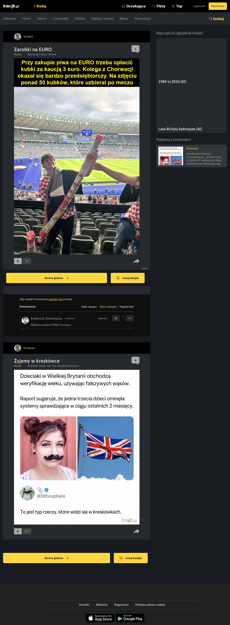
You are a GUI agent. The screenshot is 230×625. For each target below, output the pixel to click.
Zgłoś (145, 268)
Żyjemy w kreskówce (37, 361)
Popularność (127, 306)
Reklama (102, 604)
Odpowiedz (102, 318)
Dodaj (44, 6)
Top (170, 6)
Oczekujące (126, 6)
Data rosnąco (89, 306)
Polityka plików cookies (150, 604)
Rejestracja (216, 6)
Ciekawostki (61, 18)
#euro (44, 54)
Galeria (42, 18)
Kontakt (84, 604)
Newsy (124, 18)
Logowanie (195, 6)
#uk (55, 365)
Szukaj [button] (218, 18)
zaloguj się (55, 299)
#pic (49, 365)
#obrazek (33, 365)
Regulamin (121, 604)
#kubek (52, 54)
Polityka (80, 18)
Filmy (151, 6)
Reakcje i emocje (102, 18)
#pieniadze (34, 54)
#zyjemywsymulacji (68, 365)
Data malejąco (108, 306)
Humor (26, 18)
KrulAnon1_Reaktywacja (46, 318)
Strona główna (57, 278)
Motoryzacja (142, 18)
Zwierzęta (9, 18)
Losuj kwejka (130, 278)
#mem (42, 365)
